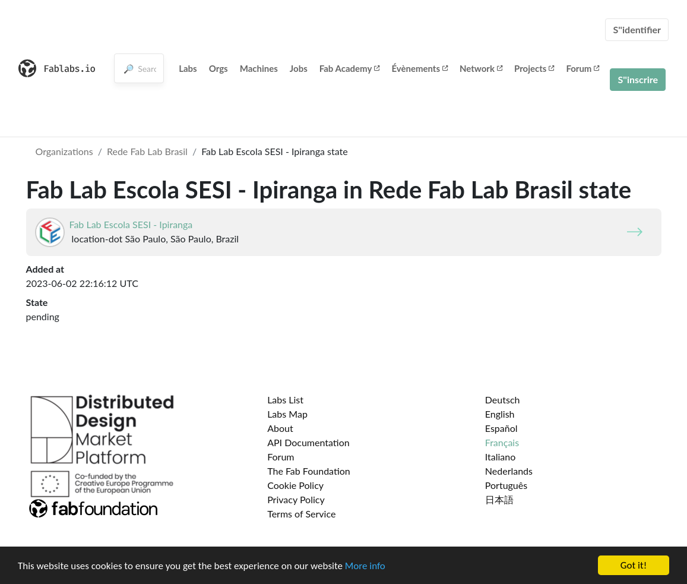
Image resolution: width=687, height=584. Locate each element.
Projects (534, 68)
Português (506, 485)
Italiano (500, 456)
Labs (188, 68)
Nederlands (509, 470)
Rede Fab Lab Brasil (147, 151)
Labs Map (287, 413)
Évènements (419, 68)
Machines (259, 68)
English (500, 413)
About (280, 428)
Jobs (299, 68)
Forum (582, 68)
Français (502, 442)
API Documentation (308, 442)
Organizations (64, 151)
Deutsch (502, 399)
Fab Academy (349, 68)
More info (365, 566)
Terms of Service (301, 513)
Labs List (285, 399)
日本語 (499, 499)
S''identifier (637, 29)
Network (481, 68)
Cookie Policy (295, 485)
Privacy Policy (296, 499)
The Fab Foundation (308, 470)
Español (501, 428)
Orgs (218, 68)
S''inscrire (638, 79)
